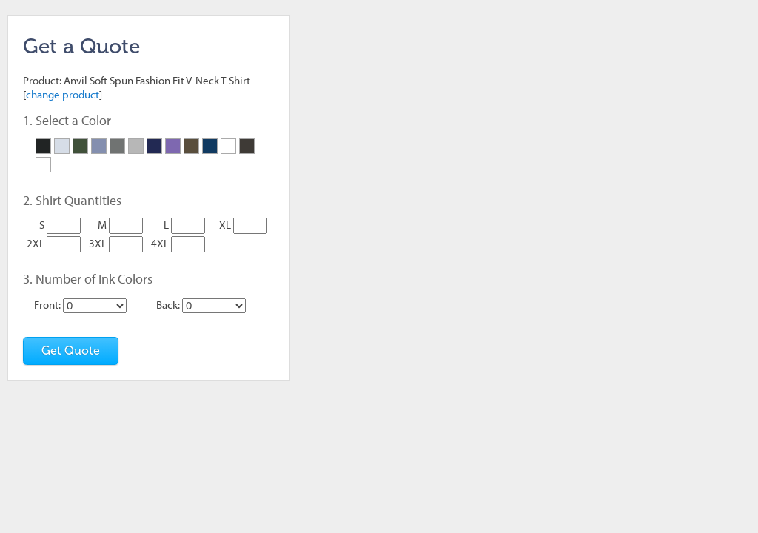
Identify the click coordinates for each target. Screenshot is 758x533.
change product (62, 94)
